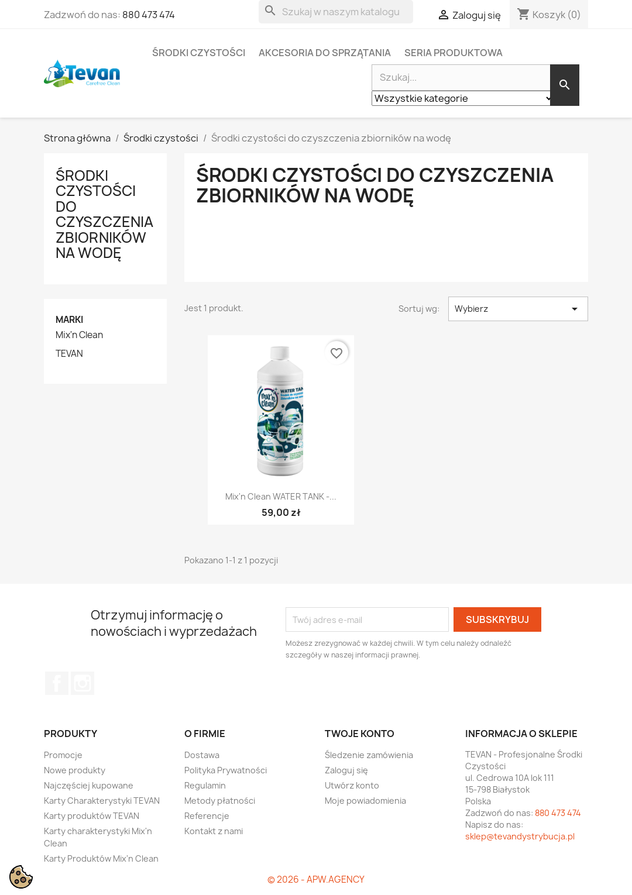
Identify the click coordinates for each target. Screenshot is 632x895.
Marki (69, 320)
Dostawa (201, 754)
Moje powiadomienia (365, 800)
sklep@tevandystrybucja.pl (520, 836)
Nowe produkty (74, 770)
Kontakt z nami (213, 831)
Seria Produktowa (453, 52)
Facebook (56, 683)
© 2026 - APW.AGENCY (316, 879)
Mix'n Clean (79, 335)
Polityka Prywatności (225, 770)
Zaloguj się (346, 770)
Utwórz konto (352, 785)
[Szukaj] (336, 11)
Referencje (206, 815)
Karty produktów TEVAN (91, 815)
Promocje (63, 754)
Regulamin (205, 785)
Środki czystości (198, 52)
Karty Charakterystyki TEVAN (102, 800)
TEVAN (69, 354)
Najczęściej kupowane (88, 785)
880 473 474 (148, 14)
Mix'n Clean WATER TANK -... (280, 496)
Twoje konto (359, 733)
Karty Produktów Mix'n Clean (101, 858)
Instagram (82, 683)
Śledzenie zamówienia (369, 754)
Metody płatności (219, 800)
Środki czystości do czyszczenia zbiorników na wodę (104, 214)
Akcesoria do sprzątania (325, 52)
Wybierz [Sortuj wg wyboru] (518, 309)
